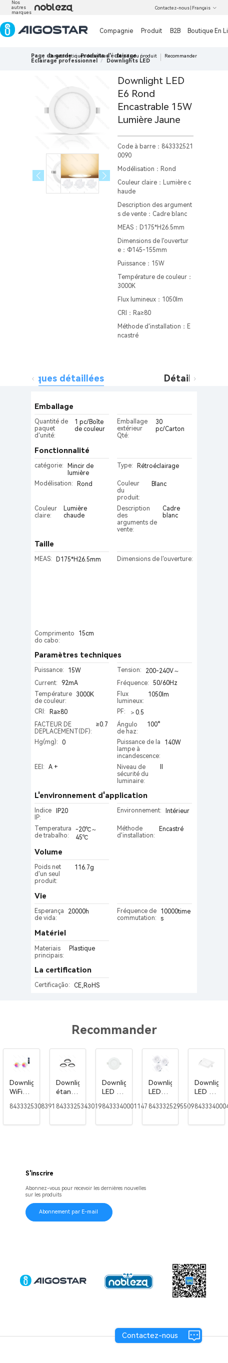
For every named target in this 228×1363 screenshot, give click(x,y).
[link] (64, 61)
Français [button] (204, 8)
